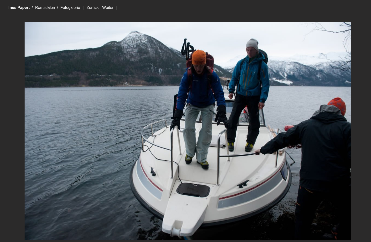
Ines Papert (19, 7)
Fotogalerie (70, 7)
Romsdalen (45, 7)
